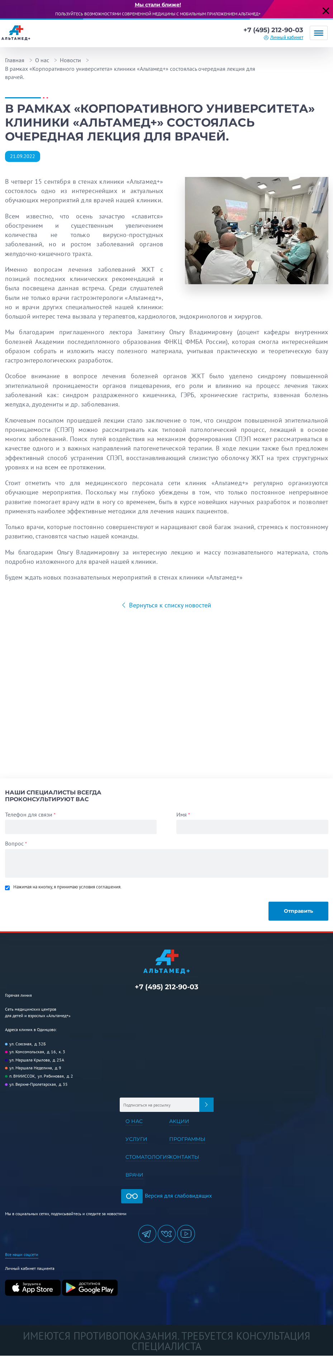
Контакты (184, 1157)
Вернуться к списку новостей (169, 605)
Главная (14, 60)
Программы (187, 1139)
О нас (42, 60)
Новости (70, 60)
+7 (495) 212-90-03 (273, 30)
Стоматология (148, 1157)
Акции (179, 1121)
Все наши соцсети (21, 1254)
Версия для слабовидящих (166, 1195)
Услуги (136, 1139)
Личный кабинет (286, 37)
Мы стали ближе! (158, 4)
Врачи (134, 1175)
